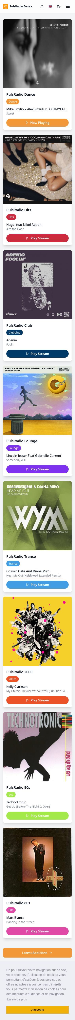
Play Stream (37, 238)
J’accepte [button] (37, 1009)
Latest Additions (37, 953)
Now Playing (37, 122)
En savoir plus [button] (17, 999)
